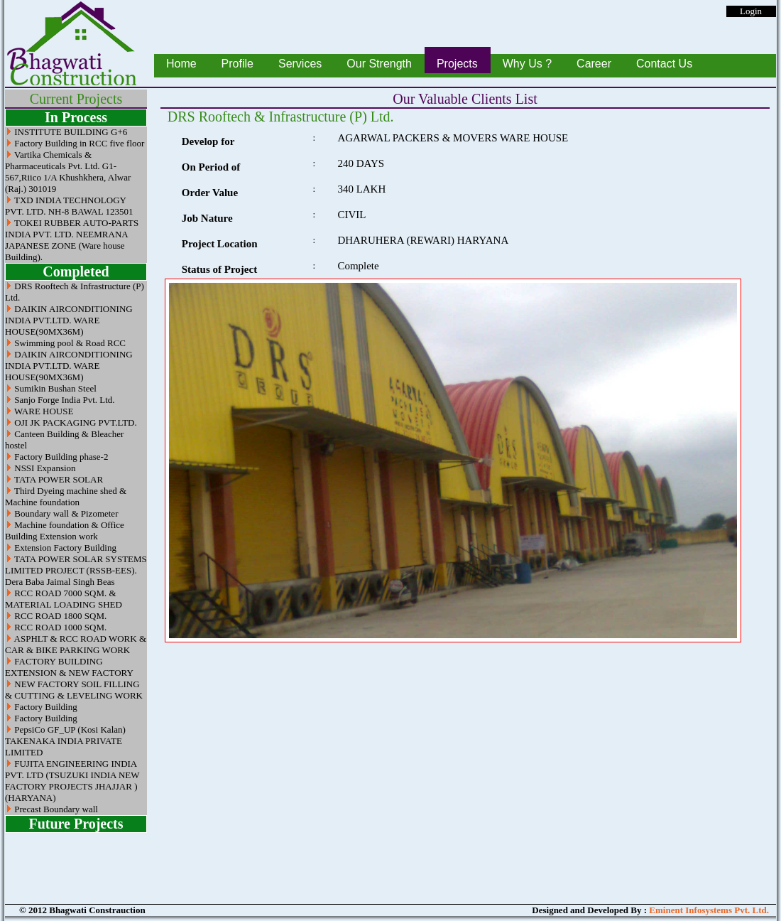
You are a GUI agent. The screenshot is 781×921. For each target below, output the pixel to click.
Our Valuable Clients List (465, 99)
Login (751, 11)
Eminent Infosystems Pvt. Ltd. (709, 910)
